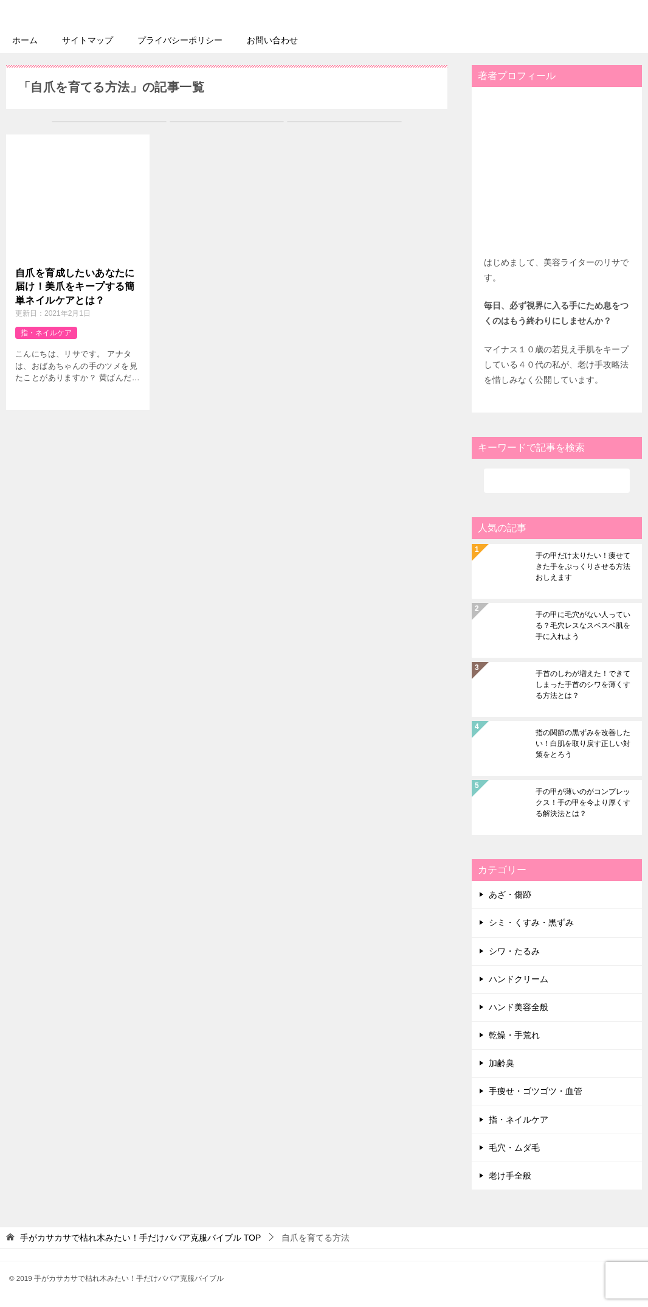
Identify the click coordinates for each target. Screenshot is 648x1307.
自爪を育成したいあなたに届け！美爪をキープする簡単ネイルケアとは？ (75, 286)
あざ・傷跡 (510, 894)
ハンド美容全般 (518, 1006)
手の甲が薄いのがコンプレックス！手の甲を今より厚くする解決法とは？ (583, 802)
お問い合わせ (272, 39)
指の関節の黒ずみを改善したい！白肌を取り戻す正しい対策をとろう (583, 743)
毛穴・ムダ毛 (514, 1147)
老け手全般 (510, 1175)
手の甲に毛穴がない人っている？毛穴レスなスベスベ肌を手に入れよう (583, 625)
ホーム (25, 39)
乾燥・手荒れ (514, 1034)
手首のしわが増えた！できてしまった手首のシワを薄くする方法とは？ (583, 684)
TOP (140, 1238)
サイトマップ (87, 39)
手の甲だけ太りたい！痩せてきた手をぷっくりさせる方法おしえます (583, 566)
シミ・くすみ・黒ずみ (531, 922)
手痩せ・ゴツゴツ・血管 (535, 1091)
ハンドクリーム (518, 978)
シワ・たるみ (514, 950)
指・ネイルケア (46, 332)
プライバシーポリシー (179, 39)
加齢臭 (501, 1063)
